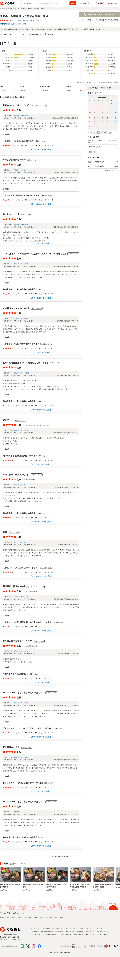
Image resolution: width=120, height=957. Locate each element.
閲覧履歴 (101, 3)
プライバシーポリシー (101, 931)
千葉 (25, 917)
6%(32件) (69, 67)
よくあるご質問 (71, 928)
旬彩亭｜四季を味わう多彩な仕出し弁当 (24, 16)
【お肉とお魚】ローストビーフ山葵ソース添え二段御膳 (27, 728)
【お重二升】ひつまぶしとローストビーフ (21, 568)
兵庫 (50, 917)
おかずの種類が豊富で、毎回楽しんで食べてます (26, 363)
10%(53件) (111, 67)
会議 (26, 115)
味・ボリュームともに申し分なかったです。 (23, 692)
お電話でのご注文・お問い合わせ (101, 14)
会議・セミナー (19, 115)
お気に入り (87, 3)
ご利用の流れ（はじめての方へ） (52, 928)
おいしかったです (11, 214)
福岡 (61, 917)
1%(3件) (110, 70)
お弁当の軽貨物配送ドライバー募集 (52, 931)
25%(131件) (112, 60)
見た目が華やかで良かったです (17, 641)
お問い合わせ (37, 34)
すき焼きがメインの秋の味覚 (16, 308)
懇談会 (27, 373)
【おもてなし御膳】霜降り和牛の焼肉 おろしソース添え (27, 622)
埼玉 (19, 917)
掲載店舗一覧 (70, 931)
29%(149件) (31, 57)
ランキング (100, 928)
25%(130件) (70, 57)
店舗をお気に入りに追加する (108, 20)
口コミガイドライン (95, 82)
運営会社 (88, 931)
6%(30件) (69, 64)
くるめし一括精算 (102, 934)
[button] (117, 881)
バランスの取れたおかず (14, 160)
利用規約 (80, 931)
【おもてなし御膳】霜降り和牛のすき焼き (21, 344)
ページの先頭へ (113, 904)
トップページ (35, 928)
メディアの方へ (66, 934)
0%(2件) (30, 64)
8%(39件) (111, 54)
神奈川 (14, 917)
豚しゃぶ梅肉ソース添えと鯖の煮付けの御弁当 (23, 783)
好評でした (8, 420)
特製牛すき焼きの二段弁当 (14, 674)
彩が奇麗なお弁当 (11, 747)
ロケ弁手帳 (34, 931)
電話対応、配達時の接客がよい (17, 586)
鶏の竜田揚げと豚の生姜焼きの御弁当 (19, 289)
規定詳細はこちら (111, 171)
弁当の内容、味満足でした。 (16, 474)
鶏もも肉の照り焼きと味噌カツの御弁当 (20, 837)
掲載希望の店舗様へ (52, 934)
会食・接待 (17, 485)
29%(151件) (70, 54)
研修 (26, 430)
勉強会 (27, 264)
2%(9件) (30, 60)
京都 (45, 917)
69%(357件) (31, 54)
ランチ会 (22, 170)
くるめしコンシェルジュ (86, 928)
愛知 (30, 917)
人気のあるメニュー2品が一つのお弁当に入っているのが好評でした (34, 253)
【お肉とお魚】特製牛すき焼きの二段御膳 (21, 195)
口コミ (21, 34)
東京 (8, 917)
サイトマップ (89, 934)
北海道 (2, 917)
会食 (23, 485)
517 (19, 20)
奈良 (56, 917)
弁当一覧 (7, 34)
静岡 (35, 917)
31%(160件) (112, 64)
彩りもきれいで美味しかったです (18, 105)
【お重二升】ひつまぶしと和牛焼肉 (18, 141)
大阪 (40, 917)
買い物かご (115, 3)
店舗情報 (51, 34)
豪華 (5, 532)
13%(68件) (111, 57)
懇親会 (16, 170)
